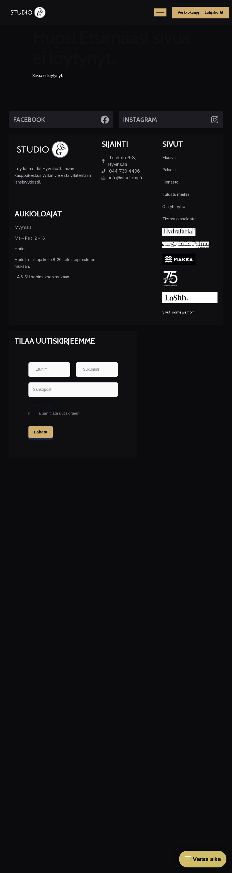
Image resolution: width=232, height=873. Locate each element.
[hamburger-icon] (160, 12)
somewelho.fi (183, 312)
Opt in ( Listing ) (42, 405)
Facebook (29, 120)
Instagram (140, 120)
